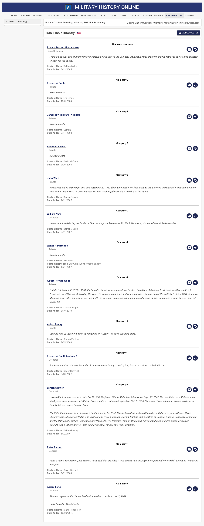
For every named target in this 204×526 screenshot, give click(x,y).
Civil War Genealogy (64, 22)
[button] (100, 47)
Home (48, 22)
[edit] (195, 49)
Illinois (78, 22)
